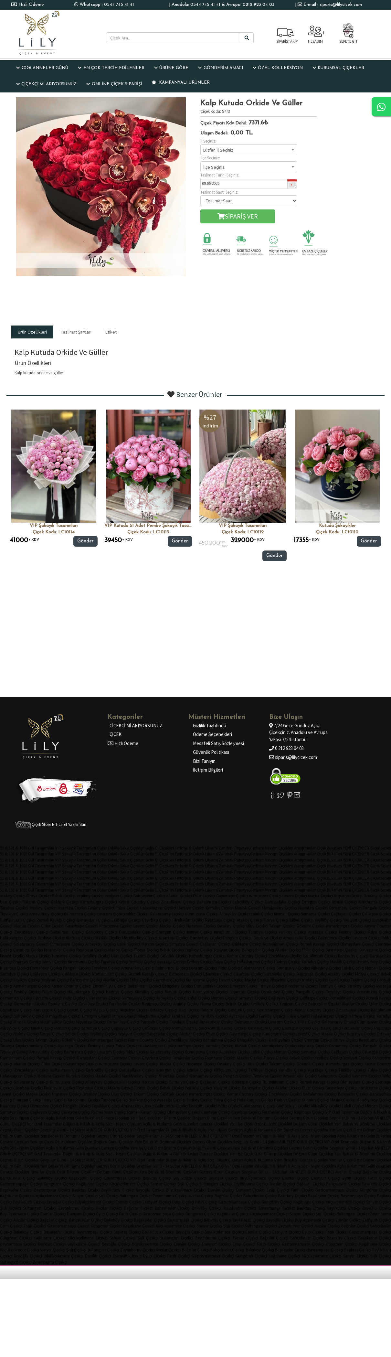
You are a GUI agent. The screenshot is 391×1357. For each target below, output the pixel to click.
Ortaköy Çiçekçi (231, 926)
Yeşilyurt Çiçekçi (118, 896)
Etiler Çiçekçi (204, 896)
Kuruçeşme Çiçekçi (265, 896)
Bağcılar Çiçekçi (311, 1184)
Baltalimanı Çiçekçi (214, 902)
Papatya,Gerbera (249, 848)
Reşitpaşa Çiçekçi (220, 920)
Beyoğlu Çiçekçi (223, 1178)
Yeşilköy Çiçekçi (90, 896)
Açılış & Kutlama (60, 1118)
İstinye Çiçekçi (344, 902)
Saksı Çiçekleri (132, 848)
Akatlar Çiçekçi (179, 896)
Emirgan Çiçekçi (316, 902)
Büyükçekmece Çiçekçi (260, 1178)
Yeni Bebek (242, 1118)
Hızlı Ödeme (30, 4)
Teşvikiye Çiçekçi (14, 914)
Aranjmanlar (305, 848)
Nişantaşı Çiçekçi (313, 908)
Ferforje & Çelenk (189, 848)
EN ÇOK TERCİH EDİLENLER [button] (111, 68)
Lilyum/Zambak (219, 848)
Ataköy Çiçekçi (13, 896)
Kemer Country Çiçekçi (139, 902)
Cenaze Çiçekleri (115, 1118)
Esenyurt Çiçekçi (326, 1178)
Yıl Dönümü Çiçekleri (270, 1118)
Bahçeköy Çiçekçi (247, 902)
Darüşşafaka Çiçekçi (282, 902)
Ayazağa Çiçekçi (72, 908)
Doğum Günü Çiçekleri (212, 1118)
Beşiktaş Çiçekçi (157, 1178)
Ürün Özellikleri (32, 332)
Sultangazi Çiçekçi (215, 1184)
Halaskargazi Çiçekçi (158, 908)
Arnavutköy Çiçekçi (46, 914)
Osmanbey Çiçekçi (345, 908)
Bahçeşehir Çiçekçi (149, 896)
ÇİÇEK (116, 734)
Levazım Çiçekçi (111, 914)
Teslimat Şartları (76, 332)
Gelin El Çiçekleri (159, 848)
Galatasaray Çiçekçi (167, 914)
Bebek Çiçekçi (64, 896)
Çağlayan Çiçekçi (346, 914)
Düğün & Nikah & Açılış (83, 1124)
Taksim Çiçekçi (36, 902)
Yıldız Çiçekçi (137, 914)
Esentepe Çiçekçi (126, 920)
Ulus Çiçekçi (10, 902)
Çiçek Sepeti (380, 848)
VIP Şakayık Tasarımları (54, 525)
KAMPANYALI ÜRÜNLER (181, 82)
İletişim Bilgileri (208, 770)
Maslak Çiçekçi (247, 908)
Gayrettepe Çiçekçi (232, 896)
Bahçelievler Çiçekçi (17, 1178)
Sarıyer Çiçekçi (163, 1184)
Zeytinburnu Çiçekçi (251, 1184)
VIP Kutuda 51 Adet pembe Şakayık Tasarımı (150, 525)
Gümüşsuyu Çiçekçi (201, 914)
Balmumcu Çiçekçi (80, 914)
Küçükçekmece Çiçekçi (129, 1184)
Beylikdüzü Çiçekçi (190, 1178)
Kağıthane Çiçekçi (92, 1184)
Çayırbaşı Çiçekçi (157, 920)
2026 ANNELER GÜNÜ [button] (42, 68)
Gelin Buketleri (87, 1118)
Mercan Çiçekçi (287, 914)
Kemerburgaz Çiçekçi (98, 902)
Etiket (111, 332)
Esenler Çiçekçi (295, 1178)
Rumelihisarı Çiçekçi (17, 920)
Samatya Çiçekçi (315, 914)
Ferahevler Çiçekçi (188, 920)
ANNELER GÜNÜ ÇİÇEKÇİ (107, 1130)
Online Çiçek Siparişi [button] (114, 84)
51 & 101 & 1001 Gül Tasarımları (27, 848)
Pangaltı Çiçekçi (237, 938)
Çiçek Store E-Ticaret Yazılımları (50, 824)
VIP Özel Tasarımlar (342, 1112)
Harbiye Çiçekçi (190, 908)
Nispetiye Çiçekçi (348, 896)
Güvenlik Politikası (211, 752)
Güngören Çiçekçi (59, 1184)
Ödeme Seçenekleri (212, 734)
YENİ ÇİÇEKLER (356, 848)
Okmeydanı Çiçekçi (93, 920)
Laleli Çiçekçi (262, 914)
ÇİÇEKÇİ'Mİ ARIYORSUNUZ (136, 725)
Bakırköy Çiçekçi (52, 1178)
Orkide (113, 848)
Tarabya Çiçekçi (14, 908)
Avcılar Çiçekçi (348, 1172)
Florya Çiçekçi (38, 896)
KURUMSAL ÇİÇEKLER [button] (338, 68)
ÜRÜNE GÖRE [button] (171, 68)
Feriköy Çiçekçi (101, 908)
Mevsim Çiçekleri (279, 848)
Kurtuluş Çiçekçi (220, 908)
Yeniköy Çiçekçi (42, 908)
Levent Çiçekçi (294, 896)
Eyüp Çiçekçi (354, 1178)
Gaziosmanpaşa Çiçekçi (21, 1184)
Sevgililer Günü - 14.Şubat (352, 1118)
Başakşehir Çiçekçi (85, 1178)
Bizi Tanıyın (204, 761)
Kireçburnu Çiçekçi (230, 932)
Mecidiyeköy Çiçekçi (279, 908)
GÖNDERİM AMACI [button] (220, 68)
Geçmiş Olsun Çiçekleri (308, 1118)
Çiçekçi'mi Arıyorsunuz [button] (46, 84)
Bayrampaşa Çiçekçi (122, 1178)
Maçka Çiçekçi (320, 896)
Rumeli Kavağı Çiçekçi (56, 920)
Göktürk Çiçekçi (65, 902)
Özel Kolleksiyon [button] (278, 68)
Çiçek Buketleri (329, 848)
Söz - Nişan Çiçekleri (27, 1118)
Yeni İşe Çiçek (142, 1118)
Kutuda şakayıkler (337, 525)
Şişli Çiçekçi (187, 1184)
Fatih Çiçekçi (302, 1190)
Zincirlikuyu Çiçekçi (178, 902)
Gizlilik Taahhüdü (209, 725)
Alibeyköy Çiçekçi (234, 914)
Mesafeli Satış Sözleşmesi (218, 743)
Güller (102, 848)
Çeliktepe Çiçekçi (246, 944)
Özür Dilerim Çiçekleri (173, 1118)
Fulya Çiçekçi (127, 908)
